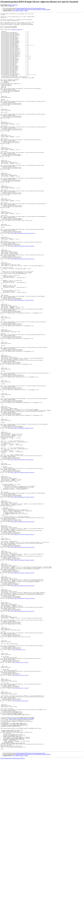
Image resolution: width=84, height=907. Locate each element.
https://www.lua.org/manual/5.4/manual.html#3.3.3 (23, 277)
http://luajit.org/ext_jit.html (20, 807)
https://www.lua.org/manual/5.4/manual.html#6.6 (22, 654)
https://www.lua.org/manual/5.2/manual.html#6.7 (22, 730)
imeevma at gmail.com (17, 32)
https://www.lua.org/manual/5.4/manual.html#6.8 (22, 684)
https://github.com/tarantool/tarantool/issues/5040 (21, 859)
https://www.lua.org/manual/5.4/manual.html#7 (22, 511)
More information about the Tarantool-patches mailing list (13, 905)
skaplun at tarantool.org (12, 4)
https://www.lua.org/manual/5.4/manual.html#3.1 (22, 308)
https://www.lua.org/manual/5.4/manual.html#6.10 (23, 715)
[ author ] (26, 10)
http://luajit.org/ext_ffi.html (20, 792)
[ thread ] (17, 10)
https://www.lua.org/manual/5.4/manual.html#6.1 (22, 564)
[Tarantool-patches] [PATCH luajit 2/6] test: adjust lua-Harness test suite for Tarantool (32, 9)
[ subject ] (22, 10)
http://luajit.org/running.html (20, 838)
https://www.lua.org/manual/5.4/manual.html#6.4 (22, 623)
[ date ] (13, 10)
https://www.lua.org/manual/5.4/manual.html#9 (22, 357)
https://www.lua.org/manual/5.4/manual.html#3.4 (22, 292)
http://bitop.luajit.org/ (19, 777)
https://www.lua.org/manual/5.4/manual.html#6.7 (22, 669)
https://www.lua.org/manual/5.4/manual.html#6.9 (22, 700)
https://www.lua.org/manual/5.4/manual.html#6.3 (22, 593)
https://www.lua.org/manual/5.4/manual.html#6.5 (22, 638)
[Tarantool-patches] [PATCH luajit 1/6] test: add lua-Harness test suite (30, 8)
